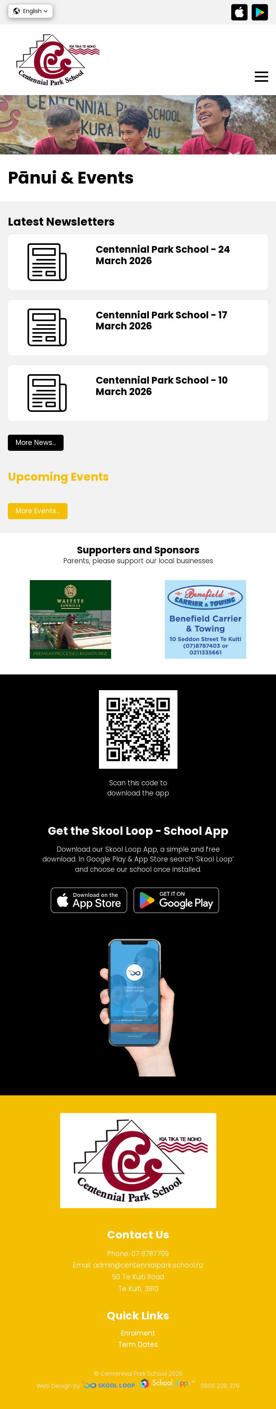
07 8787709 (150, 1253)
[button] (30, 11)
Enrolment (138, 1333)
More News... (36, 442)
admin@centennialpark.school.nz (148, 1265)
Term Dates (138, 1344)
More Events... (38, 511)
